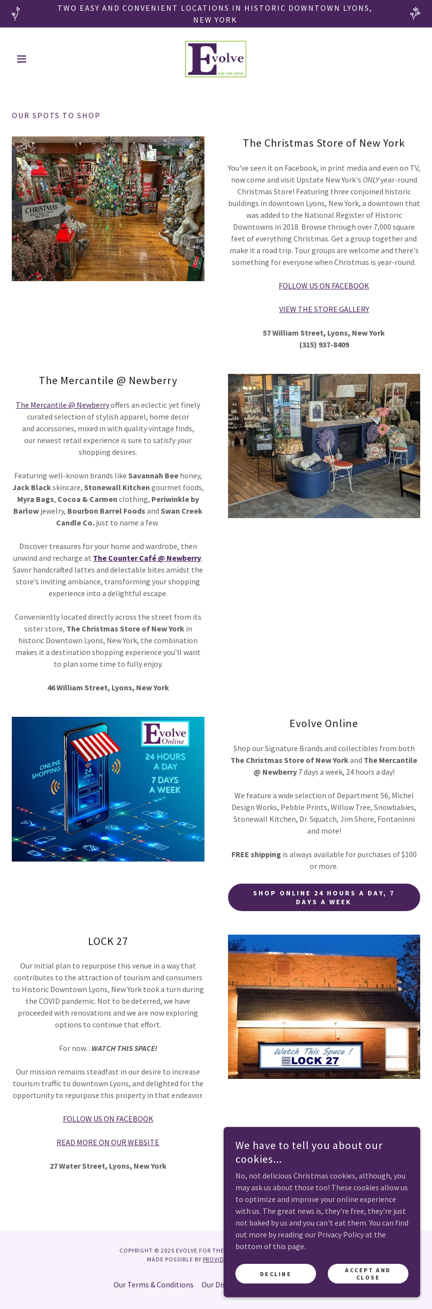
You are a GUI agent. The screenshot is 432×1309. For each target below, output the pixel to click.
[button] (42, 59)
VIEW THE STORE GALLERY (324, 309)
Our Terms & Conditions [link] (154, 1284)
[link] (216, 59)
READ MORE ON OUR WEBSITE (108, 1142)
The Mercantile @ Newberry (62, 405)
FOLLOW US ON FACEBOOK (324, 285)
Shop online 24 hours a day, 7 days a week (324, 897)
